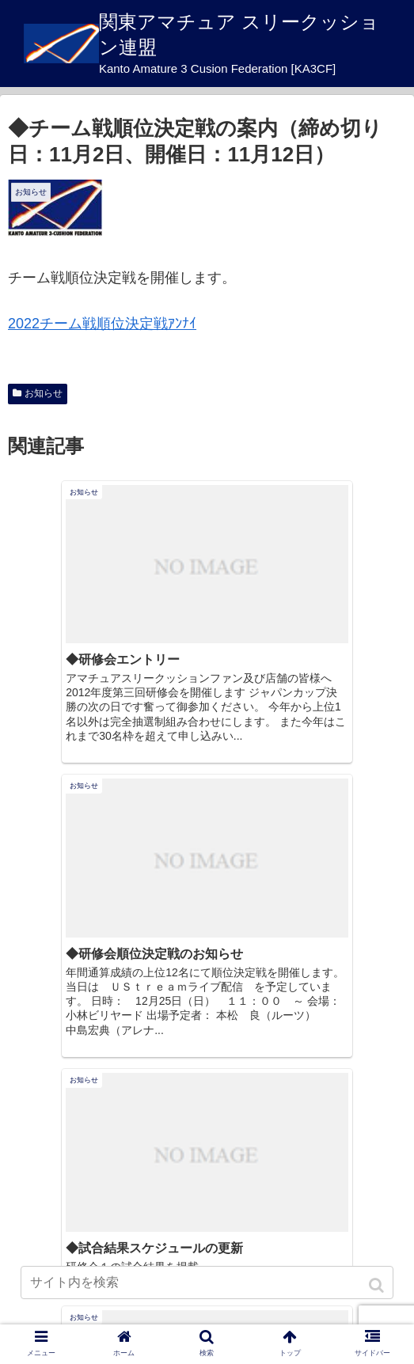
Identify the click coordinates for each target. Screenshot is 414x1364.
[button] (378, 1285)
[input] (207, 1282)
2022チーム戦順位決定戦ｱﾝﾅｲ (102, 324)
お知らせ (44, 393)
